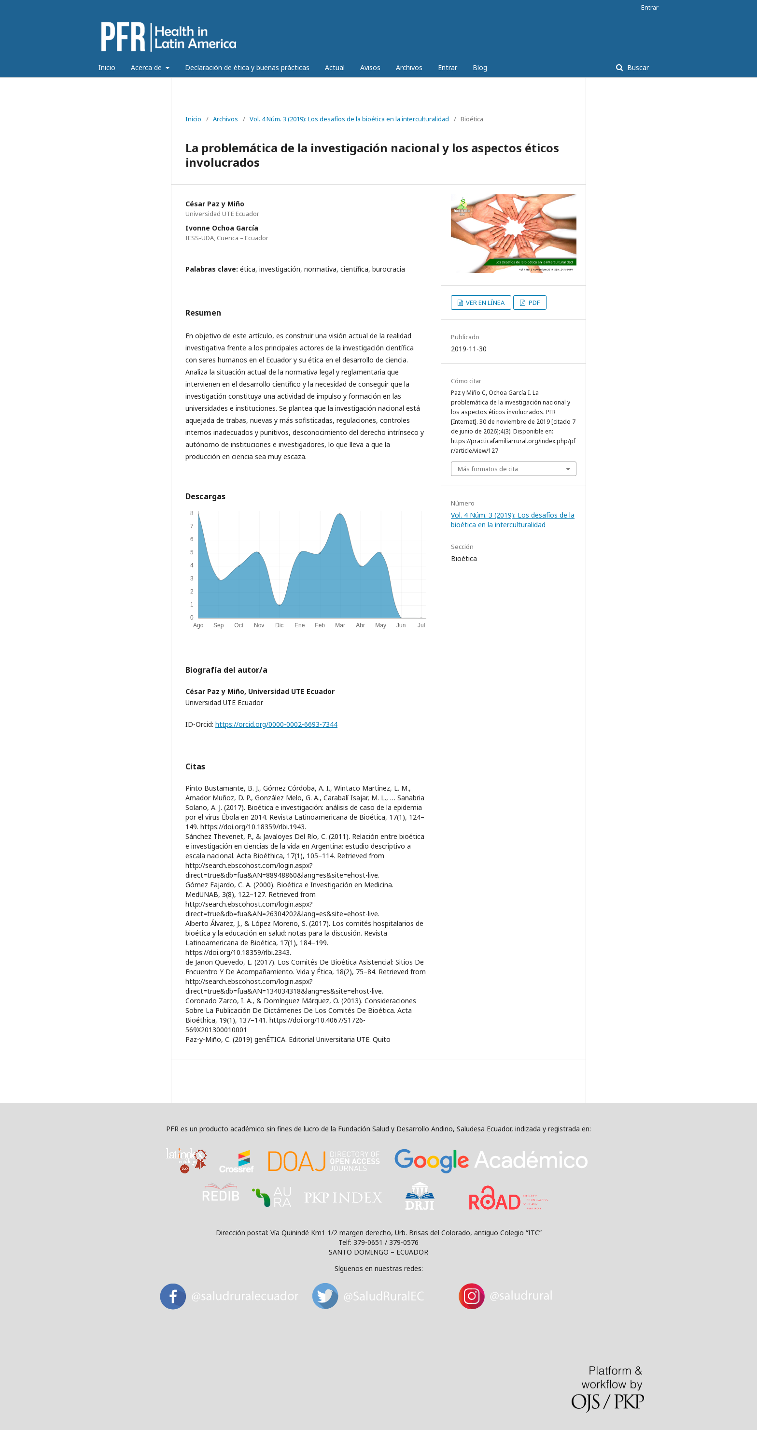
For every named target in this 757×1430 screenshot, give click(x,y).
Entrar (447, 67)
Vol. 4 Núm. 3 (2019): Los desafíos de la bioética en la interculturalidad (349, 119)
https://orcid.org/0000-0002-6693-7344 (276, 724)
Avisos (370, 67)
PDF (533, 302)
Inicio (106, 67)
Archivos (409, 67)
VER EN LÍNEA (484, 302)
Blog (480, 67)
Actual (335, 67)
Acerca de (147, 67)
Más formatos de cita (488, 468)
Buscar (637, 67)
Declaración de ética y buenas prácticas (247, 67)
